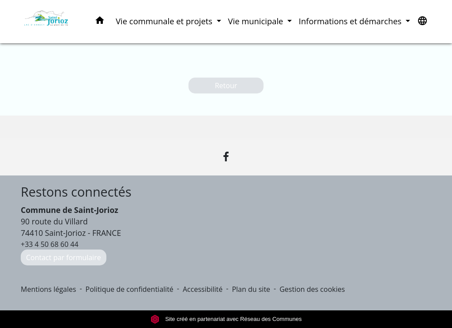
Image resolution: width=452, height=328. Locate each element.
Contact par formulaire (63, 257)
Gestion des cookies (312, 289)
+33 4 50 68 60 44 (50, 244)
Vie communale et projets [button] (165, 20)
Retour (226, 85)
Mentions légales (48, 289)
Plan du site (251, 289)
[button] (99, 21)
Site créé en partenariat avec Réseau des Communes (226, 319)
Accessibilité (202, 289)
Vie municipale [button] (257, 20)
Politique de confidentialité (129, 289)
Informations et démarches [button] (351, 20)
